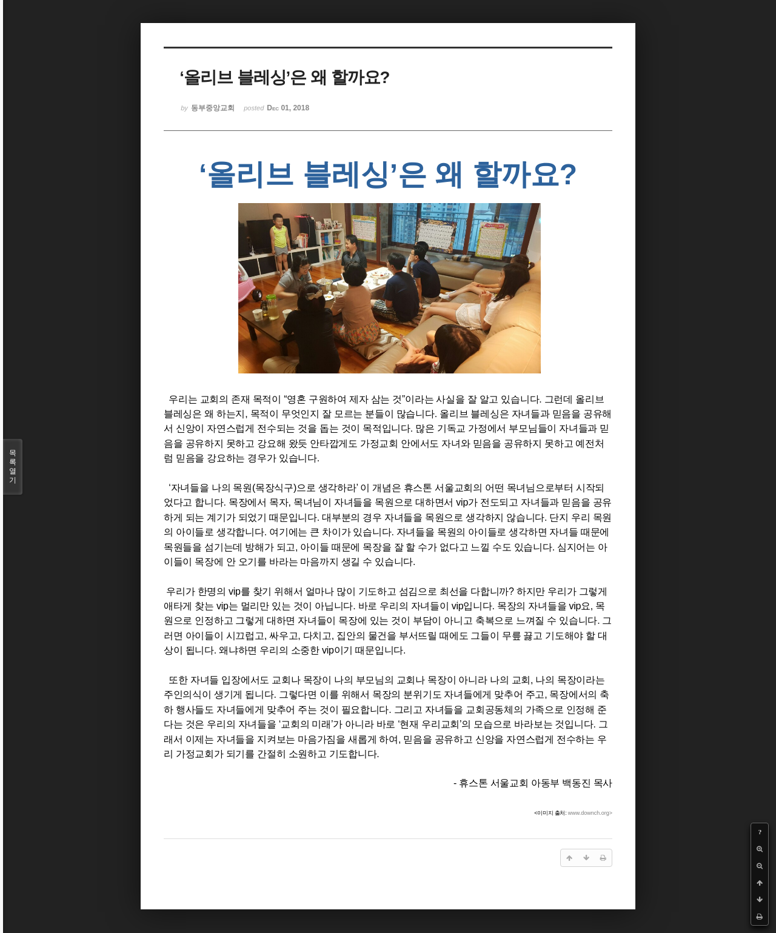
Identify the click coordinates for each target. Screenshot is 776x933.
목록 (12, 467)
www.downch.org (588, 813)
